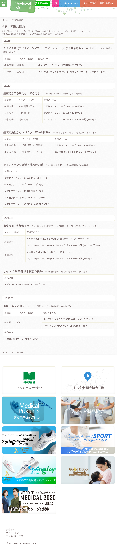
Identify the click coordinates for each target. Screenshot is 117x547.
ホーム (5, 20)
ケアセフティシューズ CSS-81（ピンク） (24, 184)
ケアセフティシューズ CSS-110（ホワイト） (65, 106)
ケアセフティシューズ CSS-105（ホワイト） (65, 112)
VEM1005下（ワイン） (73, 65)
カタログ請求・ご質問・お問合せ (98, 3)
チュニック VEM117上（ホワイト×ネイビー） (49, 251)
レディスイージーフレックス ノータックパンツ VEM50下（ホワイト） (61, 258)
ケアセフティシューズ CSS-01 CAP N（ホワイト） (28, 204)
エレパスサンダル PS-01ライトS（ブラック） (77, 151)
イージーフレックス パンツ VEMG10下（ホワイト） (68, 325)
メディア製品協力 (16, 20)
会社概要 (10, 529)
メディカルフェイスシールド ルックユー (24, 284)
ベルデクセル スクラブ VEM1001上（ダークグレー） (68, 319)
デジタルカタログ (70, 3)
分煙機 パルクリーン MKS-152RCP (21, 338)
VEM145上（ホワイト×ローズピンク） (56, 71)
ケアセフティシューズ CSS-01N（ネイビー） (26, 177)
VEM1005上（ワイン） (49, 65)
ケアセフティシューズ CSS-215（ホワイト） (76, 145)
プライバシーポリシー (16, 535)
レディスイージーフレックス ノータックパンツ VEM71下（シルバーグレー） (64, 245)
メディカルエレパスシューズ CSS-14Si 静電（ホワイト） (71, 119)
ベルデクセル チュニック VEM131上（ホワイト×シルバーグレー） (59, 238)
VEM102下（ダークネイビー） (92, 71)
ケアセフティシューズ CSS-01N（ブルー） (25, 197)
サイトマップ (12, 532)
